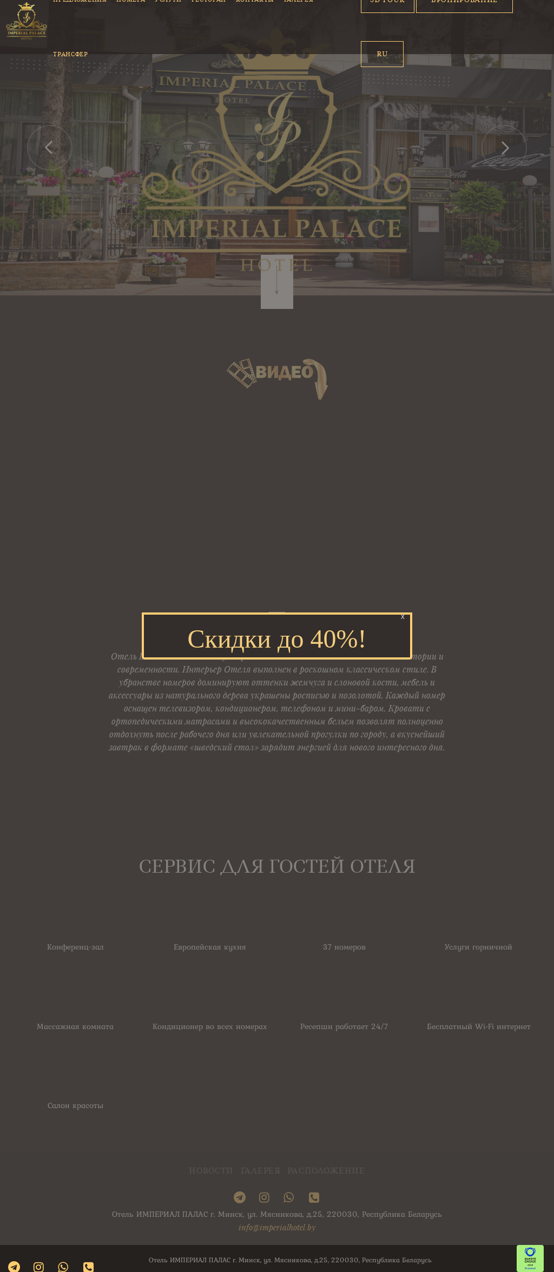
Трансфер (70, 54)
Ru (382, 53)
